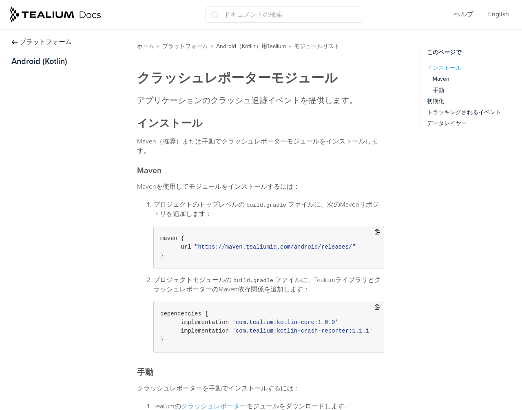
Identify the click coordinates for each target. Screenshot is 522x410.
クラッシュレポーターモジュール (64, 243)
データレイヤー (34, 111)
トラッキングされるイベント (464, 112)
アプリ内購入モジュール (55, 264)
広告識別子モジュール (51, 158)
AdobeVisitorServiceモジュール (64, 191)
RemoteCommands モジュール (63, 388)
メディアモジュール (48, 356)
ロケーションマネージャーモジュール (64, 335)
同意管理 (24, 127)
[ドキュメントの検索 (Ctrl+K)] (284, 15)
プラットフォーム (41, 42)
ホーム (145, 46)
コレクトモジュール (48, 207)
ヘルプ (463, 14)
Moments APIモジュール (54, 372)
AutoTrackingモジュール (53, 174)
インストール (31, 79)
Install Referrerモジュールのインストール (62, 284)
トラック (24, 94)
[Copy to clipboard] (377, 232)
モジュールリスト (41, 143)
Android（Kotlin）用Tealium (251, 46)
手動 (438, 90)
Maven (441, 78)
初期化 (435, 101)
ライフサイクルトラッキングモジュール (64, 310)
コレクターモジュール (51, 222)
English (498, 14)
